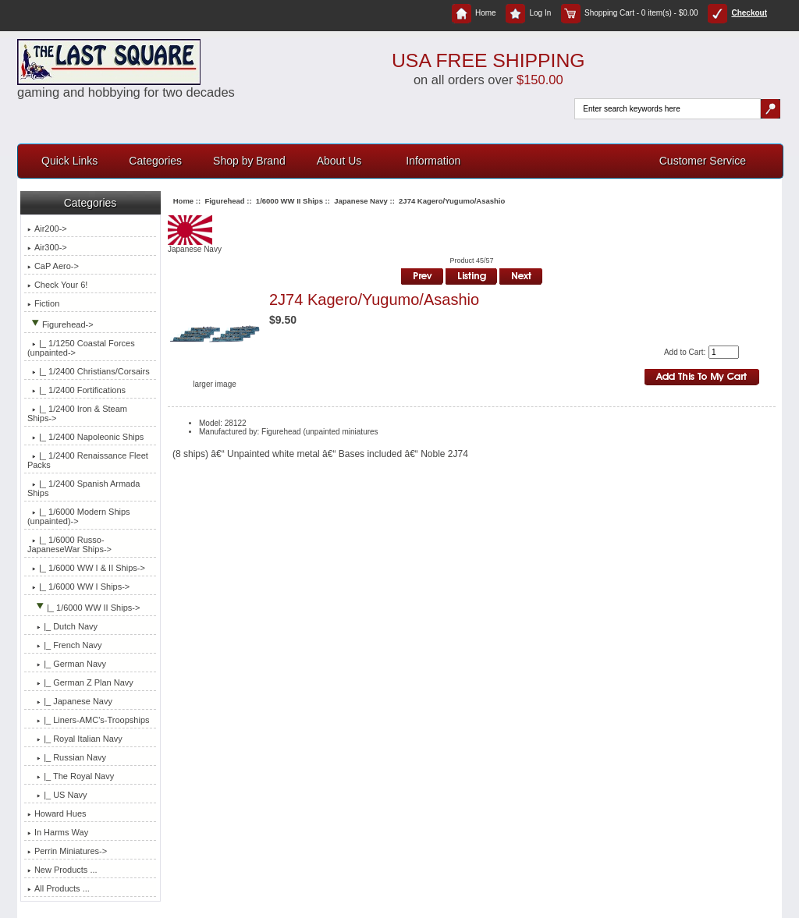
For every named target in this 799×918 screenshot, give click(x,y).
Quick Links (69, 160)
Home (474, 13)
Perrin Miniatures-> (67, 851)
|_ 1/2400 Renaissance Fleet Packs (87, 460)
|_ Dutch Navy (62, 626)
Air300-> (47, 247)
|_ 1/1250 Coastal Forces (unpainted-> (81, 347)
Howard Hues (57, 813)
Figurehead (224, 201)
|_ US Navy (57, 794)
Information (433, 160)
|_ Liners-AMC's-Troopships (88, 720)
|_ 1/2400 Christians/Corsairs (88, 371)
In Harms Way (57, 832)
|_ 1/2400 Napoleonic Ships (85, 436)
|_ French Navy (64, 645)
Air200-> (47, 228)
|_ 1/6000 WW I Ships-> (78, 586)
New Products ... (62, 869)
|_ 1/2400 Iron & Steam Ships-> (77, 413)
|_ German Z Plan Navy (80, 682)
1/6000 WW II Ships (289, 201)
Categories (155, 160)
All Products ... (58, 888)
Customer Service (702, 160)
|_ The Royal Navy (70, 776)
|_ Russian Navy (66, 757)
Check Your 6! (57, 284)
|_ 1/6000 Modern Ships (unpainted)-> (78, 516)
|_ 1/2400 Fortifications (76, 390)
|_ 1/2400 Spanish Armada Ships (83, 488)
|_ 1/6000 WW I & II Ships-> (86, 567)
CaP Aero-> (53, 266)
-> (60, 324)
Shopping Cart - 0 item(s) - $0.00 (629, 13)
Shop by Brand (249, 160)
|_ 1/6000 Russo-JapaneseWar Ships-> (69, 544)
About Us (339, 160)
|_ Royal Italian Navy (75, 738)
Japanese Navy (361, 201)
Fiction (43, 303)
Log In (528, 13)
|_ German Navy (66, 663)
